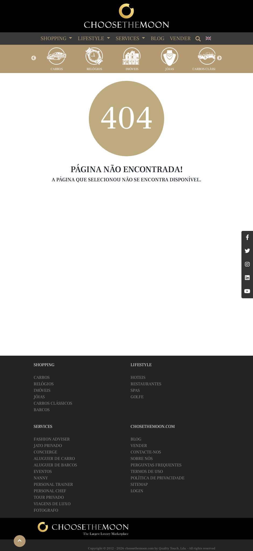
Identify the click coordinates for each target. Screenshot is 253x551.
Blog (157, 38)
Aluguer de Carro (54, 458)
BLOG (136, 439)
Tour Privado (49, 497)
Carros (57, 69)
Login (137, 491)
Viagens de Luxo (52, 504)
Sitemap (139, 484)
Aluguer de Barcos (55, 465)
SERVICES (128, 38)
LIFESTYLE (92, 38)
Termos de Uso (147, 471)
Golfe (137, 397)
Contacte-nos (146, 452)
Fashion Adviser (52, 439)
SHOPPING (54, 38)
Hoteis (138, 377)
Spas (135, 390)
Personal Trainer (53, 484)
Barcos (42, 410)
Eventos (43, 471)
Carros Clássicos (207, 69)
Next (219, 58)
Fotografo (46, 510)
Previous (33, 58)
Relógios (94, 69)
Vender (180, 38)
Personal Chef (50, 491)
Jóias (169, 69)
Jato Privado (48, 445)
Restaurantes (146, 384)
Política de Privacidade (157, 478)
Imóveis (132, 69)
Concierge (45, 452)
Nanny (41, 478)
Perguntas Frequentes (156, 465)
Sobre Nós (142, 458)
